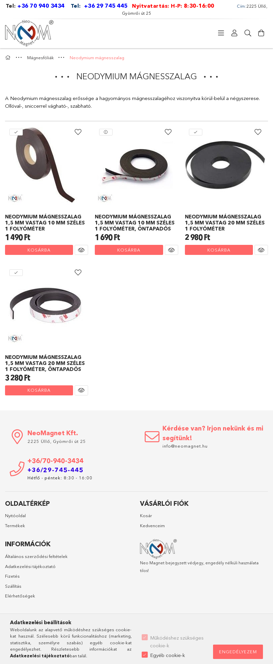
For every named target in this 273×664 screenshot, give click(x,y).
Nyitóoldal (15, 515)
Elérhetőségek (20, 595)
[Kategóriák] (221, 33)
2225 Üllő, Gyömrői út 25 (56, 441)
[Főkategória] (8, 57)
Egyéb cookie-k (167, 655)
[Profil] (234, 33)
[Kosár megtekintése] (261, 33)
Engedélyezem (238, 651)
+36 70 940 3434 (41, 5)
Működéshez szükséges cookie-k (177, 642)
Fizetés (12, 576)
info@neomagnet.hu (185, 446)
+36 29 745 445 (106, 5)
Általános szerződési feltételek (36, 556)
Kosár (146, 515)
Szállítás (13, 586)
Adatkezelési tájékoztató (30, 566)
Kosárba (39, 250)
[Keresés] (248, 33)
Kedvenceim (152, 525)
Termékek (15, 525)
